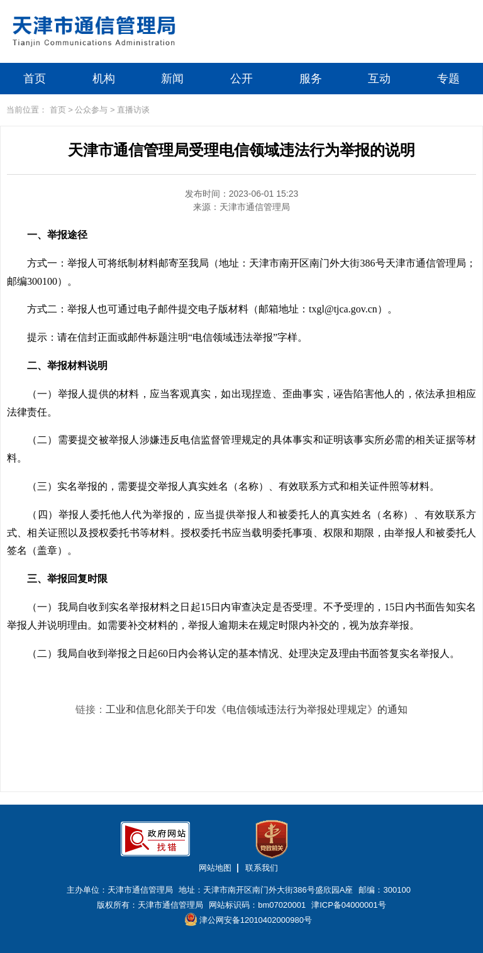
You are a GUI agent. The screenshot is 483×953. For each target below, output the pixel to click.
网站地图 (215, 868)
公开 (241, 78)
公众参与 (91, 109)
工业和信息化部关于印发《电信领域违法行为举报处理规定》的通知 (257, 709)
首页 (34, 78)
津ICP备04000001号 (348, 905)
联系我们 (261, 868)
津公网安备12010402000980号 (248, 919)
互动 (379, 78)
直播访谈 (133, 109)
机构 (103, 78)
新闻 (172, 78)
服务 (310, 78)
